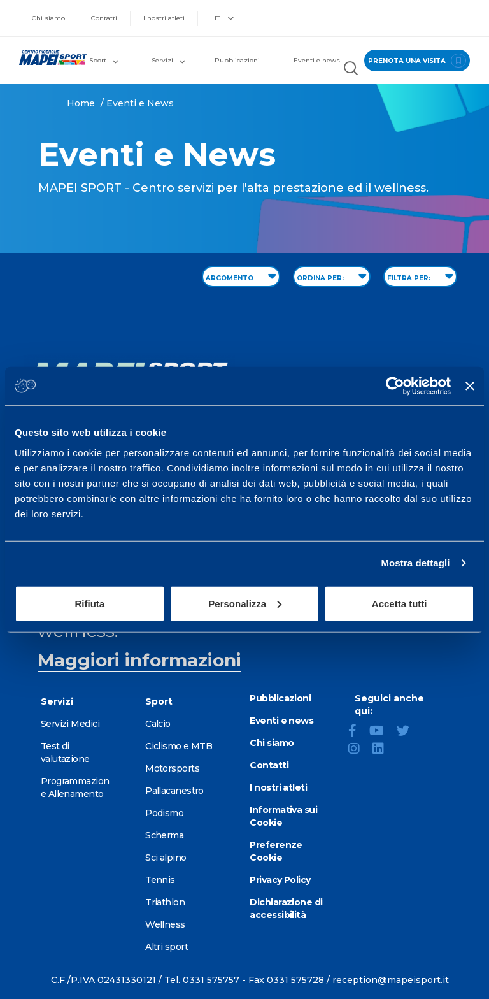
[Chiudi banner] (469, 386)
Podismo (164, 813)
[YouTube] (381, 732)
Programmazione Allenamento (75, 787)
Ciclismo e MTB (178, 746)
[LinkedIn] (383, 750)
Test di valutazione (65, 752)
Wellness (165, 924)
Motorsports (172, 768)
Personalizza (244, 603)
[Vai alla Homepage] (47, 57)
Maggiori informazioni (139, 660)
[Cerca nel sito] (351, 69)
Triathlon (165, 902)
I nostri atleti (164, 18)
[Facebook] (357, 732)
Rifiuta (89, 603)
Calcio (158, 723)
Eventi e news (317, 60)
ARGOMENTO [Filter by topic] (241, 276)
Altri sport (166, 946)
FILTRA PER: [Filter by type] (420, 276)
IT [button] (224, 18)
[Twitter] (408, 732)
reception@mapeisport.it (390, 980)
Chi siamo (48, 18)
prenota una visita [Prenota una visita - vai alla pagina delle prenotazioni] (417, 61)
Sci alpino (165, 857)
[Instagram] (359, 750)
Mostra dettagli (415, 562)
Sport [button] (103, 60)
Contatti (104, 18)
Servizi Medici (70, 723)
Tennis (160, 880)
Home (81, 103)
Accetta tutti (399, 603)
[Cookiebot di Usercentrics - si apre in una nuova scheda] (395, 386)
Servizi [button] (168, 60)
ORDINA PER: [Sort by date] (332, 276)
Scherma (164, 835)
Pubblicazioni (237, 60)
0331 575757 (211, 980)
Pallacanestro (174, 790)
